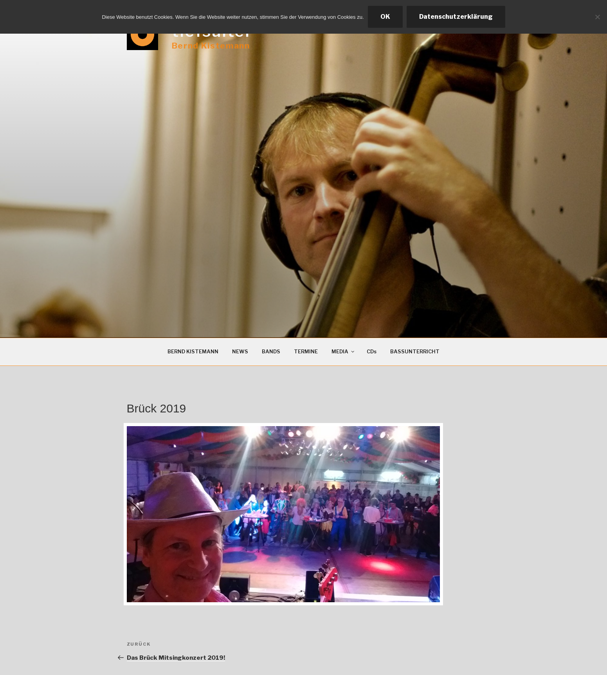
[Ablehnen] (597, 17)
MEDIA (343, 352)
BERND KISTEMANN (193, 352)
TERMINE (306, 352)
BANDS (271, 352)
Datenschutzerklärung (456, 16)
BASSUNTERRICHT (414, 352)
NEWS (240, 352)
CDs (371, 352)
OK (385, 16)
